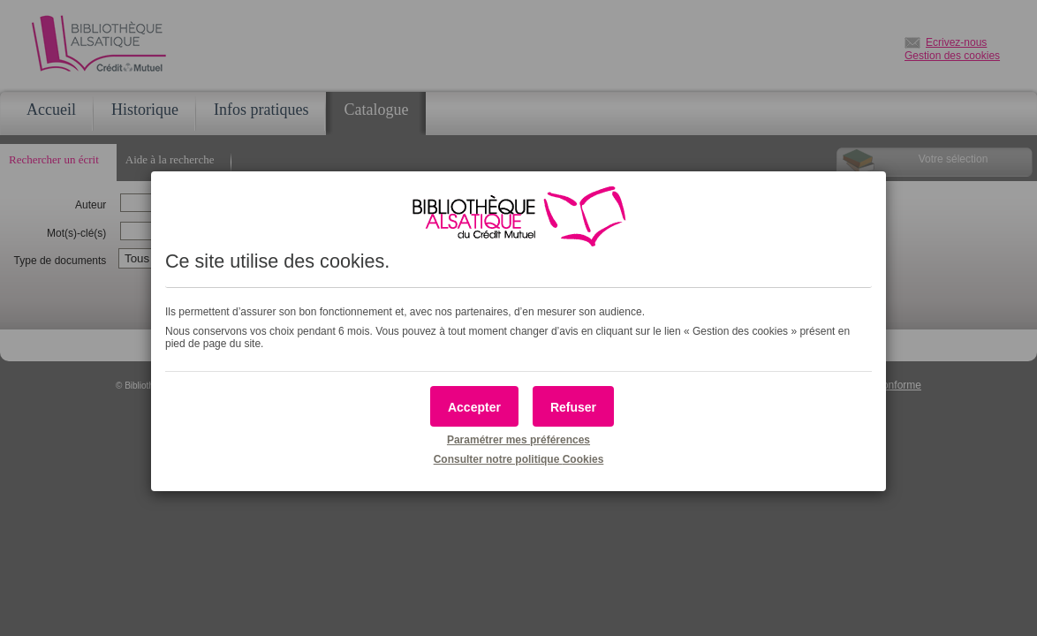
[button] (474, 406)
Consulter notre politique (519, 459)
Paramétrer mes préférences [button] (518, 440)
